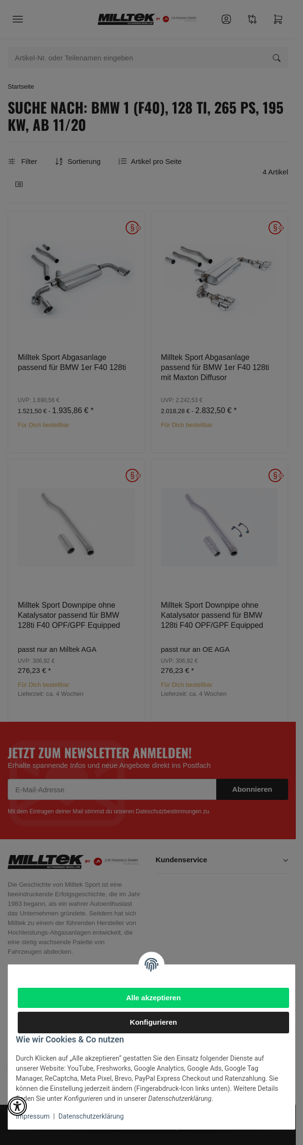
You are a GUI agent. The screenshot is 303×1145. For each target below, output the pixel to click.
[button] (17, 1106)
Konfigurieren (153, 1022)
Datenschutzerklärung (91, 1116)
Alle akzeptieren (153, 998)
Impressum (32, 1116)
